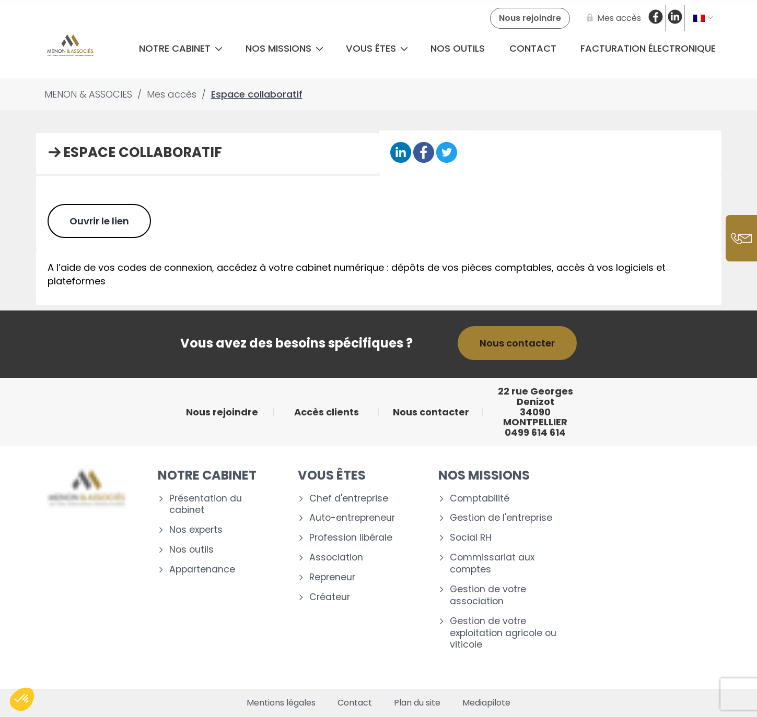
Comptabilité (479, 499)
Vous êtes (377, 48)
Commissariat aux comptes (492, 564)
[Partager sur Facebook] (423, 153)
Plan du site (417, 703)
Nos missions (284, 48)
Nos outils (457, 48)
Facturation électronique (648, 48)
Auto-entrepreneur (352, 518)
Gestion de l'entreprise (501, 518)
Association (336, 558)
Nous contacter (517, 343)
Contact (532, 48)
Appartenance (202, 570)
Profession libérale (350, 538)
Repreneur (332, 577)
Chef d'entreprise (348, 499)
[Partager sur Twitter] (446, 153)
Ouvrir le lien (99, 221)
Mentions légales (281, 703)
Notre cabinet (181, 48)
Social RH (471, 538)
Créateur (329, 597)
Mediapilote (486, 703)
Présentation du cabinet (205, 505)
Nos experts (196, 530)
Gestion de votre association (488, 595)
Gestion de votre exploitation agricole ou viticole (503, 633)
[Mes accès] (611, 18)
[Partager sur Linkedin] (400, 153)
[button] (21, 699)
